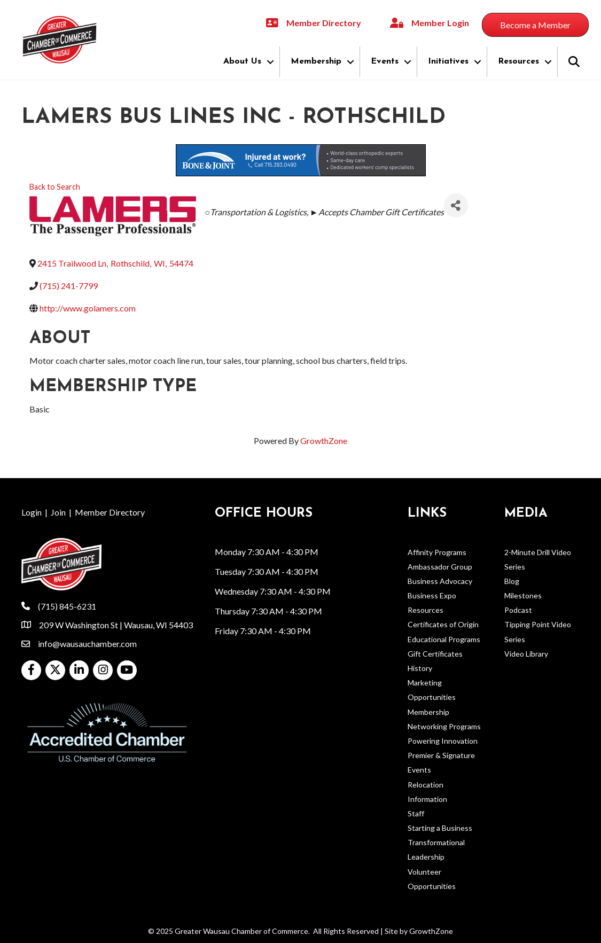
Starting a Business (440, 827)
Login (31, 512)
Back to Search (54, 186)
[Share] (456, 205)
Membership (316, 61)
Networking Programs (444, 726)
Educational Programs (444, 639)
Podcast (518, 609)
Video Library (526, 653)
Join (58, 512)
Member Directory (110, 512)
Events (385, 61)
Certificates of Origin (443, 624)
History (420, 668)
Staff (416, 813)
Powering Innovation (443, 740)
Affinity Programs (437, 552)
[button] (535, 25)
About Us (242, 61)
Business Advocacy (440, 581)
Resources (518, 61)
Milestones (523, 595)
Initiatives (448, 61)
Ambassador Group (440, 566)
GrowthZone (323, 440)
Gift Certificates (435, 653)
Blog (511, 581)
